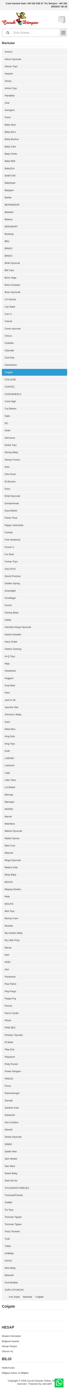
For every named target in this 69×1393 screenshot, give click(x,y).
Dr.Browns (10, 481)
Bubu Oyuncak (12, 292)
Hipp (7, 663)
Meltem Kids (11, 867)
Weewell (9, 1275)
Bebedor (9, 212)
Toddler (9, 1202)
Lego (7, 772)
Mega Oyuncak (13, 860)
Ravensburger (12, 1093)
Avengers (10, 110)
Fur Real (9, 554)
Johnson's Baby (13, 714)
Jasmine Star (12, 707)
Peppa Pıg (10, 998)
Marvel (8, 816)
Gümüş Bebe (12, 612)
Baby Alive (10, 124)
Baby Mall (10, 161)
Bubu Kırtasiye (12, 284)
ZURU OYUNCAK (14, 1289)
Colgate (9, 372)
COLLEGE (10, 379)
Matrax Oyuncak (13, 831)
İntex (7, 692)
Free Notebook (12, 539)
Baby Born (10, 132)
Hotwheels (10, 670)
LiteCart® (47, 1383)
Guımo (8, 605)
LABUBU (9, 758)
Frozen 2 (9, 547)
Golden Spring (12, 583)
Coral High (10, 401)
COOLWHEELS (13, 394)
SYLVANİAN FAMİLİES (17, 1188)
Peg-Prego (10, 991)
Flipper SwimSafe (14, 525)
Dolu (7, 467)
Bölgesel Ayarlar (10, 1341)
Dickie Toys (11, 445)
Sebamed (10, 1115)
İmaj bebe (10, 685)
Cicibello (9, 343)
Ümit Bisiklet (11, 1282)
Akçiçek (9, 73)
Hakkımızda (8, 1367)
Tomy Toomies (12, 1231)
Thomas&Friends (14, 1195)
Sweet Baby (11, 1173)
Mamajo (9, 794)
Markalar (27, 1296)
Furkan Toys (11, 561)
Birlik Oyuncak (12, 263)
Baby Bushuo (12, 139)
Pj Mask (9, 1042)
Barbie (8, 197)
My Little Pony (12, 940)
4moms (9, 51)
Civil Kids (9, 357)
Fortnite (9, 532)
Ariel (7, 102)
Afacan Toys (11, 66)
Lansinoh (9, 765)
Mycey (8, 947)
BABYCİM (10, 175)
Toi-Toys (9, 1209)
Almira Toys (11, 88)
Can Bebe (10, 306)
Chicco (8, 335)
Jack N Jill (10, 700)
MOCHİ (9, 882)
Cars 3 (8, 314)
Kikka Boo (10, 729)
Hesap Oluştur (9, 1346)
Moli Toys (10, 911)
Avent (8, 117)
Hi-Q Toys (10, 656)
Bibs (7, 241)
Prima (8, 1086)
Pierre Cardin (12, 1013)
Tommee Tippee (13, 1217)
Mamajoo (9, 801)
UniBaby (9, 1253)
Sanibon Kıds (12, 1107)
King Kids (10, 736)
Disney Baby (11, 452)
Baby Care (10, 146)
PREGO (9, 1078)
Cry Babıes (10, 408)
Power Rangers (13, 1071)
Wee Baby (10, 1268)
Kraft (7, 751)
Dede (7, 430)
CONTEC (10, 386)
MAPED (9, 809)
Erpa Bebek (11, 510)
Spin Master (11, 1158)
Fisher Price (11, 517)
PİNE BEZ (10, 1027)
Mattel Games (12, 838)
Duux (7, 488)
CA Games (10, 299)
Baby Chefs (11, 153)
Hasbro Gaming (13, 649)
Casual (8, 321)
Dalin (7, 416)
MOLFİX (9, 903)
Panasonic (10, 976)
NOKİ (7, 962)
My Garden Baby (14, 933)
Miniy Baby (10, 874)
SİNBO (8, 1144)
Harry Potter (11, 641)
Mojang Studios (13, 889)
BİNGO (8, 248)
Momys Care (11, 918)
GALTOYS (10, 569)
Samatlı (9, 1100)
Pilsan (8, 1020)
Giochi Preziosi (13, 576)
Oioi (7, 969)
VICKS (8, 1260)
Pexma (8, 1005)
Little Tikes (10, 780)
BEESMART (11, 226)
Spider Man (11, 1151)
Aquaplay (10, 95)
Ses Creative (11, 1122)
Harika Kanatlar (13, 634)
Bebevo (9, 219)
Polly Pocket (11, 1064)
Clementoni (11, 364)
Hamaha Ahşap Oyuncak (18, 627)
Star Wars (10, 1166)
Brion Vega (10, 277)
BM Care (9, 270)
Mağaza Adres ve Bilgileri (15, 1373)
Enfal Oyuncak (12, 496)
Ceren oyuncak (13, 328)
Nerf (7, 954)
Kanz (7, 721)
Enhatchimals (12, 503)
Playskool (10, 1056)
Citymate (9, 350)
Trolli (7, 1238)
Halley (8, 619)
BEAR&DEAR (12, 204)
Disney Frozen (12, 459)
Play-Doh (9, 1049)
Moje (7, 896)
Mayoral (9, 852)
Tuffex (8, 1246)
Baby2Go (10, 168)
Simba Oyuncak (13, 1136)
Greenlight (10, 590)
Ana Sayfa (14, 1296)
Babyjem (9, 190)
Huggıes (9, 678)
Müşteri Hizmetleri (11, 1336)
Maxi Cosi (10, 845)
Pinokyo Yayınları (14, 1035)
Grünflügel (10, 598)
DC (6, 423)
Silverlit (8, 1129)
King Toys (10, 743)
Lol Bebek (10, 787)
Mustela (9, 925)
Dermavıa (10, 437)
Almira (8, 81)
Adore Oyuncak (13, 59)
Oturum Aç (7, 1351)
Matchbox (10, 823)
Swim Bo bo (11, 1180)
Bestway (9, 234)
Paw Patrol (10, 983)
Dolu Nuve (10, 474)
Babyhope (10, 182)
